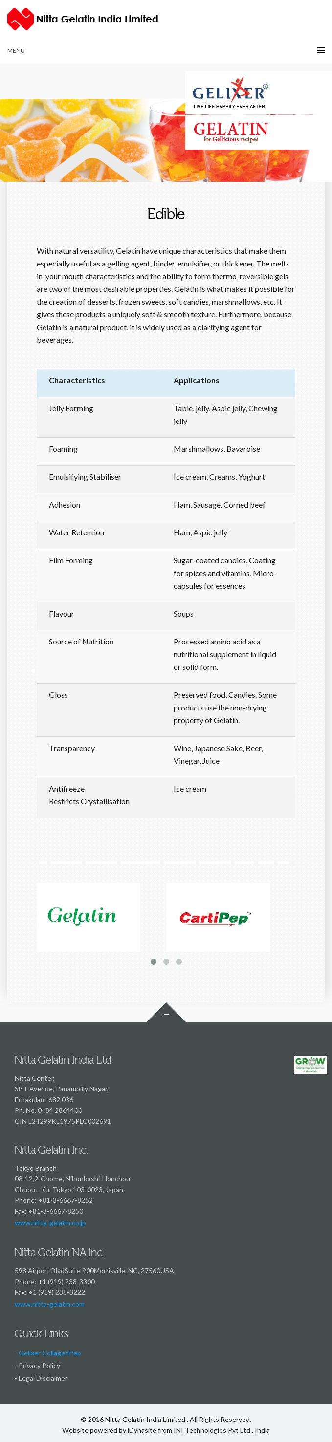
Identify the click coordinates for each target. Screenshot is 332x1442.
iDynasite (142, 1430)
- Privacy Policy (37, 1365)
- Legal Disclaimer (41, 1378)
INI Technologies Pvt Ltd (212, 1430)
